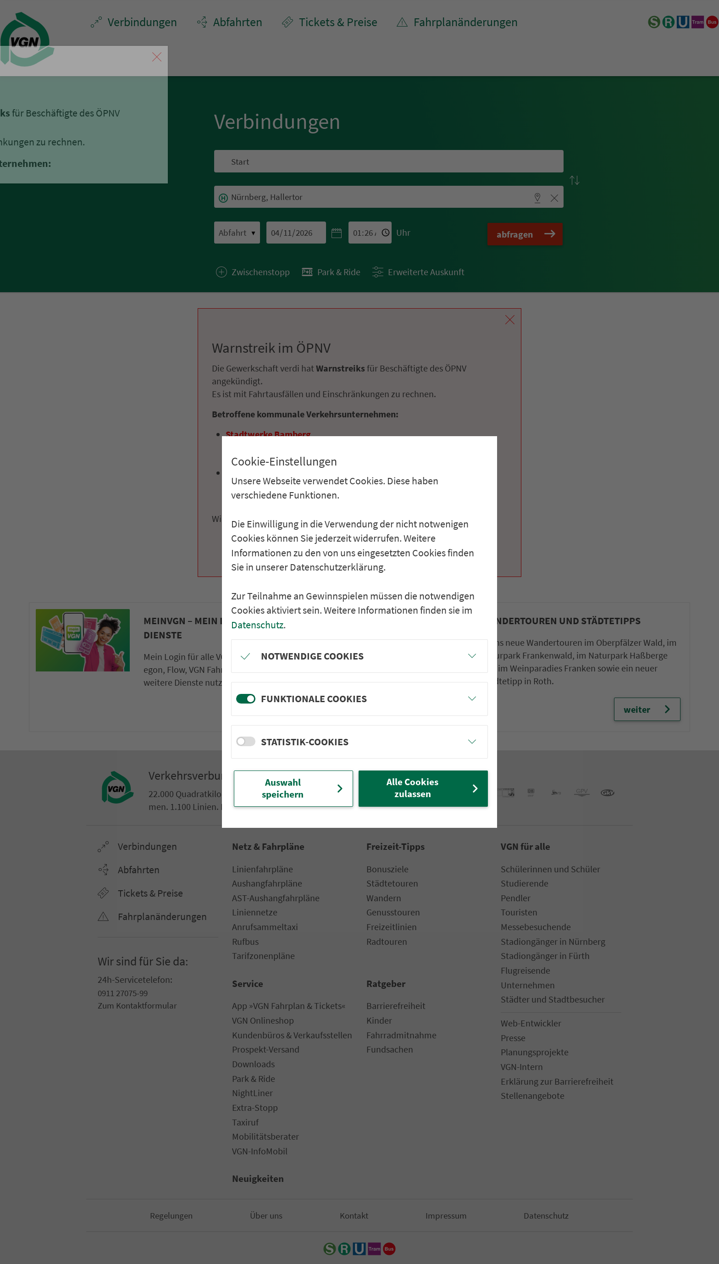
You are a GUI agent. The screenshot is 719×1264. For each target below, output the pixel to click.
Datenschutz (257, 623)
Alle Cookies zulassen (433, 787)
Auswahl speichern (303, 788)
